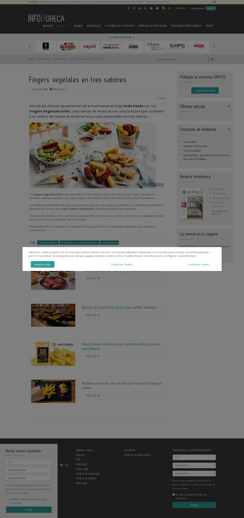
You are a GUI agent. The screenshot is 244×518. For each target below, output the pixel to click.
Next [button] (214, 46)
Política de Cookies (122, 264)
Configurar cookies (199, 264)
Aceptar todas (43, 264)
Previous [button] (30, 46)
